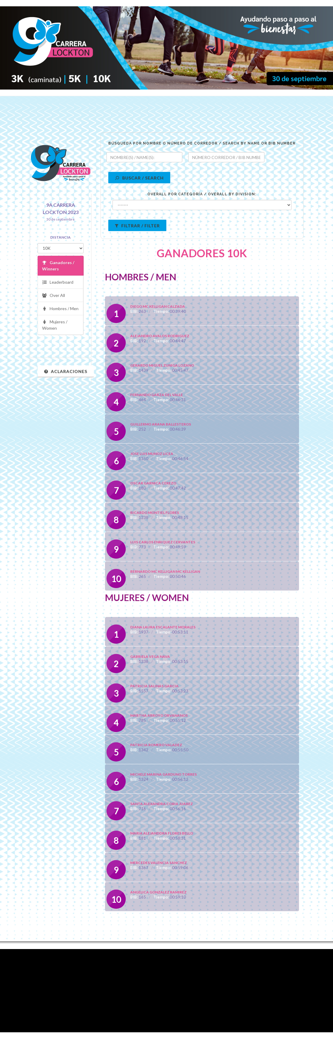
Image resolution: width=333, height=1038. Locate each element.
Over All (53, 295)
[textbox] (144, 157)
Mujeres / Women (54, 325)
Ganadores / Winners (58, 265)
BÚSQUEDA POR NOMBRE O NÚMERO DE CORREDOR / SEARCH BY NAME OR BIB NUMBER (201, 143)
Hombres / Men (60, 309)
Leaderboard (57, 282)
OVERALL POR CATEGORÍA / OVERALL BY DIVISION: (201, 194)
